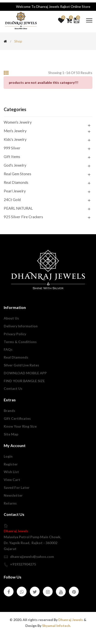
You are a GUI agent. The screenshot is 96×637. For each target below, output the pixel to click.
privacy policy (15, 334)
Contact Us (13, 388)
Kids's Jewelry (15, 139)
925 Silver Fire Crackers (23, 217)
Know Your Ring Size (20, 426)
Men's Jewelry (15, 131)
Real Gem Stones (17, 174)
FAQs (8, 349)
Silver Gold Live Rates (21, 365)
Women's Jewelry (18, 122)
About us (11, 318)
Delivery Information (21, 326)
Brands (9, 410)
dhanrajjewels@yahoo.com (32, 556)
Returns (10, 503)
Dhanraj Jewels (16, 531)
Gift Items (12, 156)
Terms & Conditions (20, 342)
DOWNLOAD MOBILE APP (25, 373)
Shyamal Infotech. (56, 625)
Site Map (11, 434)
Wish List (11, 472)
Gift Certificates (17, 418)
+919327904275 (23, 564)
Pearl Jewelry (15, 191)
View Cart (12, 480)
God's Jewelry (15, 165)
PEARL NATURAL (18, 208)
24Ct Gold (12, 199)
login (8, 456)
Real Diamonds (16, 182)
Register (11, 464)
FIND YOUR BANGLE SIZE (24, 381)
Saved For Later (17, 487)
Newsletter (13, 495)
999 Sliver (12, 148)
